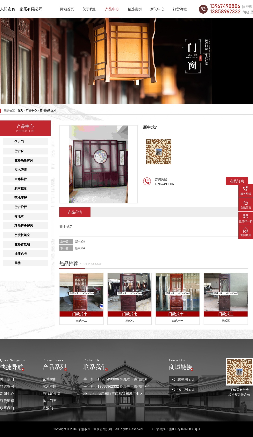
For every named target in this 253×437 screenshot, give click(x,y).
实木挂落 (20, 188)
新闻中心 (157, 9)
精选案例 (135, 9)
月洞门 (48, 408)
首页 (20, 110)
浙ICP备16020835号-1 (184, 429)
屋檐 (17, 263)
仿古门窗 (50, 401)
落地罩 (19, 216)
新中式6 (80, 248)
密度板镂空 (22, 235)
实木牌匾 (20, 169)
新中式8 (80, 241)
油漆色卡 (20, 253)
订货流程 (180, 9)
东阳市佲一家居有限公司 (21, 9)
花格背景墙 (22, 244)
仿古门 (19, 141)
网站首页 (67, 9)
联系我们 (7, 408)
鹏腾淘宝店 (183, 379)
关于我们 (90, 9)
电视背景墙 (51, 394)
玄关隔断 (50, 379)
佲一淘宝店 (183, 389)
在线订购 (237, 181)
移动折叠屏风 (23, 225)
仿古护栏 (20, 207)
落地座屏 (20, 197)
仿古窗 (19, 151)
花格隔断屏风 (48, 110)
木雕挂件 (20, 179)
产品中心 (112, 9)
